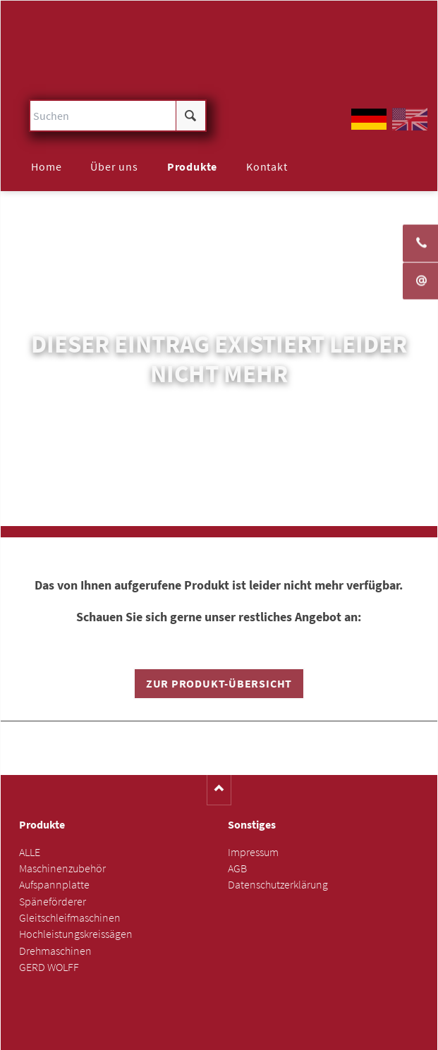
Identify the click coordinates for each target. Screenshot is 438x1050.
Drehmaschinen (55, 951)
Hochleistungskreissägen (76, 934)
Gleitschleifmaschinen (70, 917)
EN (409, 119)
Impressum (253, 852)
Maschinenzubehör (62, 868)
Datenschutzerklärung (278, 884)
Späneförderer (52, 901)
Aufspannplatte (54, 884)
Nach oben (219, 790)
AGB (237, 868)
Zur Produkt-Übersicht (219, 683)
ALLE (29, 852)
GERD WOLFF (49, 967)
